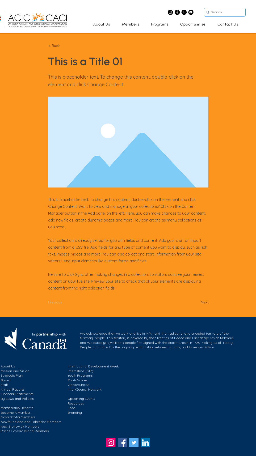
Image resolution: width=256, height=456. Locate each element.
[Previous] (63, 302)
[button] (160, 24)
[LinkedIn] (184, 12)
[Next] (197, 302)
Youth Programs (80, 375)
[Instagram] (170, 12)
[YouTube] (190, 12)
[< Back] (63, 46)
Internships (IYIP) (80, 371)
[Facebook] (177, 12)
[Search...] (223, 12)
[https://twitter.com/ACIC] (133, 442)
